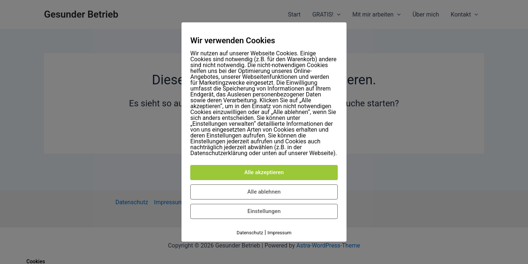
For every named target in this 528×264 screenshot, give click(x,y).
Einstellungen (264, 211)
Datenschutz (249, 232)
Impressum (279, 232)
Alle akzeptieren (264, 172)
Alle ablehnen (264, 191)
